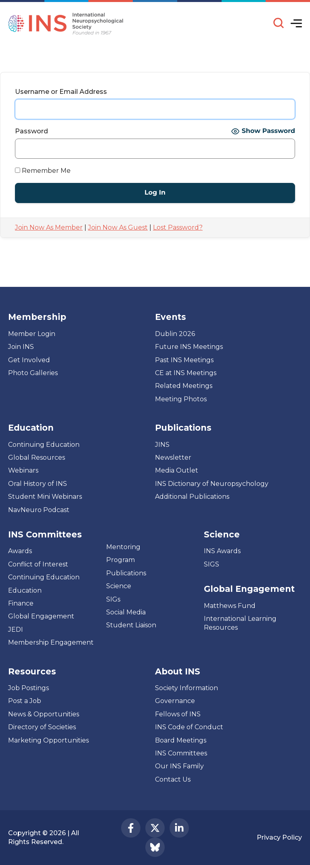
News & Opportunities (43, 714)
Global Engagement (41, 616)
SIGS (211, 564)
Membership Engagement (51, 642)
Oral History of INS (37, 483)
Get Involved (29, 360)
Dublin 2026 (175, 334)
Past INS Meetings (184, 360)
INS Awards (222, 551)
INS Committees (45, 534)
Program (120, 560)
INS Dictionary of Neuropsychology (211, 483)
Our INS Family (179, 766)
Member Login (31, 334)
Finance (21, 603)
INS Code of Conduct (189, 727)
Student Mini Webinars (45, 496)
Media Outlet (176, 470)
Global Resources (36, 457)
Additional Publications (192, 496)
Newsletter (173, 457)
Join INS (21, 347)
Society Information (186, 688)
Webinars (23, 470)
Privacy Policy (279, 837)
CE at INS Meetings (185, 373)
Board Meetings (180, 740)
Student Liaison (131, 625)
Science (118, 586)
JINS (162, 444)
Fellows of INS (178, 714)
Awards (20, 551)
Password (31, 131)
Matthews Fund (230, 606)
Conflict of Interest (38, 564)
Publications (126, 573)
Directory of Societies (42, 727)
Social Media (126, 612)
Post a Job (24, 701)
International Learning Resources (240, 623)
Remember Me (43, 170)
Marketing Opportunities (48, 740)
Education (25, 590)
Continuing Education (44, 444)
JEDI (15, 629)
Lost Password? (178, 227)
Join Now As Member (49, 227)
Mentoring (123, 547)
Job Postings (28, 688)
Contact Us (173, 779)
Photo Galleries (33, 373)
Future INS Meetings (189, 347)
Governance (175, 701)
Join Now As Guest (118, 227)
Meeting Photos (181, 399)
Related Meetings (183, 386)
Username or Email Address (61, 91)
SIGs (113, 599)
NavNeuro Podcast (38, 510)
